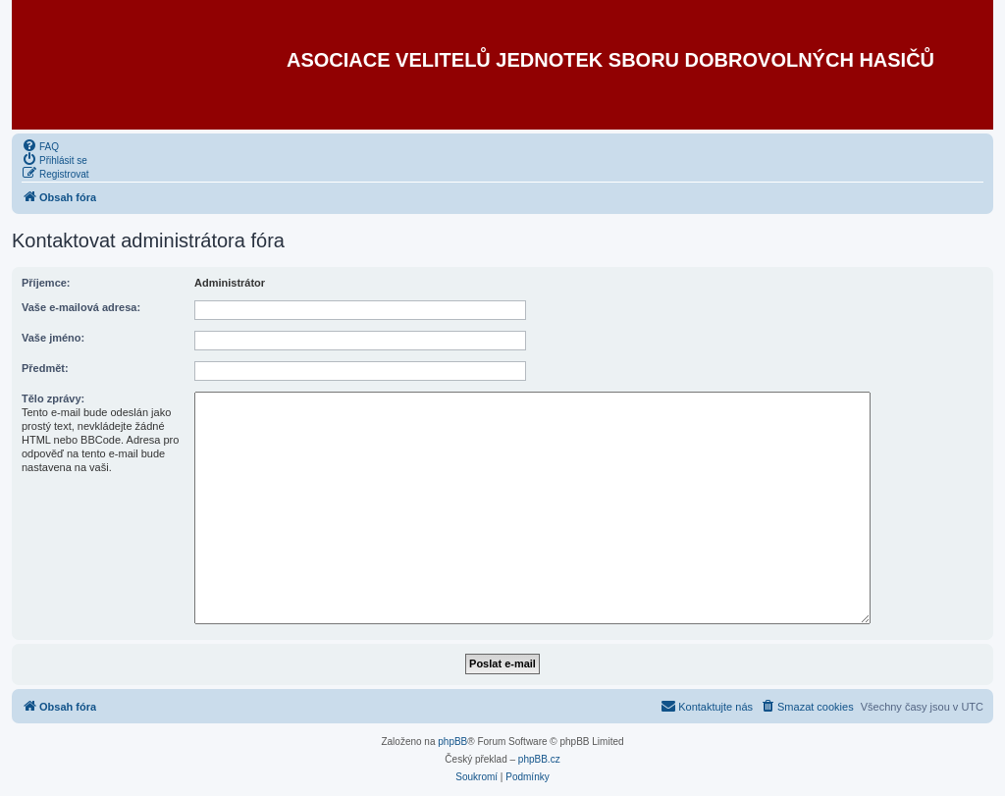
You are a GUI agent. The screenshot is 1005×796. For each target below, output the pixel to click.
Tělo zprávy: (53, 398)
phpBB (452, 741)
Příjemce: (46, 283)
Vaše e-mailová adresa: (81, 307)
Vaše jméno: (53, 338)
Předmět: (45, 368)
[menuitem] (40, 145)
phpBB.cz (539, 759)
